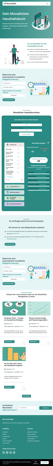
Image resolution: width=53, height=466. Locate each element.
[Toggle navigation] (47, 3)
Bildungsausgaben (13, 192)
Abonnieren (46, 408)
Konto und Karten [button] (31, 434)
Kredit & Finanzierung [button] (32, 436)
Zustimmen (45, 462)
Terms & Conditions (7, 441)
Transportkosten (13, 186)
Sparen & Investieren (14, 204)
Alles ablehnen (35, 462)
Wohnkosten (11, 145)
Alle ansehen (26, 396)
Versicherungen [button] (31, 438)
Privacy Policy (5, 443)
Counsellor (5, 432)
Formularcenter (6, 436)
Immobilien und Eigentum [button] (33, 441)
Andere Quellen (26, 134)
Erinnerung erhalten (9, 99)
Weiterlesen (9, 341)
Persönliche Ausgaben (11, 198)
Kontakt (4, 438)
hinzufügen (9, 176)
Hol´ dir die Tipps (10, 244)
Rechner (4, 434)
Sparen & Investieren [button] (32, 432)
